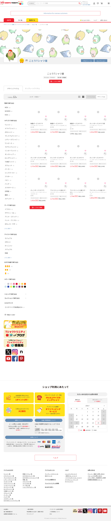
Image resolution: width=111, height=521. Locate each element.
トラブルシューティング (71, 480)
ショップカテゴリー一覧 (29, 487)
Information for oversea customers (55, 13)
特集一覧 (25, 480)
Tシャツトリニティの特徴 (52, 483)
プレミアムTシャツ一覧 (10, 478)
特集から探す (11, 315)
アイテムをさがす (8, 470)
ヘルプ (95, 20)
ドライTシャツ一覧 (9, 476)
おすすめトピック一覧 (29, 476)
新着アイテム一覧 (27, 474)
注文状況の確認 (86, 4)
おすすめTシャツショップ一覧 (31, 478)
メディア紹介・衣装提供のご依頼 (97, 478)
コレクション (100, 61)
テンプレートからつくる (51, 474)
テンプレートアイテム (32, 88)
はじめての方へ (49, 487)
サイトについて (69, 481)
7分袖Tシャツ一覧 (8, 491)
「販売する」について (71, 476)
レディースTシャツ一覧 (10, 480)
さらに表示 (7, 228)
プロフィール (87, 61)
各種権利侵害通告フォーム (95, 480)
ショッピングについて (71, 474)
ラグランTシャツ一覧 (9, 483)
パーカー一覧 (7, 495)
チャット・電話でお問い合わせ (96, 474)
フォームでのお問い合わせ (95, 476)
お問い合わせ (103, 20)
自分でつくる (48, 476)
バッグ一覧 (7, 497)
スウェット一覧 (8, 493)
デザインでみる (101, 97)
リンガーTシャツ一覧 (9, 485)
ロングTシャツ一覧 (9, 489)
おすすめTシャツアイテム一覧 (12, 500)
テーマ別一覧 (26, 485)
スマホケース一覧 (8, 499)
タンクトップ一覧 (8, 487)
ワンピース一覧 (8, 481)
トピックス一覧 (27, 481)
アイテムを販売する (50, 479)
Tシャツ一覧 (7, 474)
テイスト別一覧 (27, 483)
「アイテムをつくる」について (73, 478)
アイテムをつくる (49, 470)
